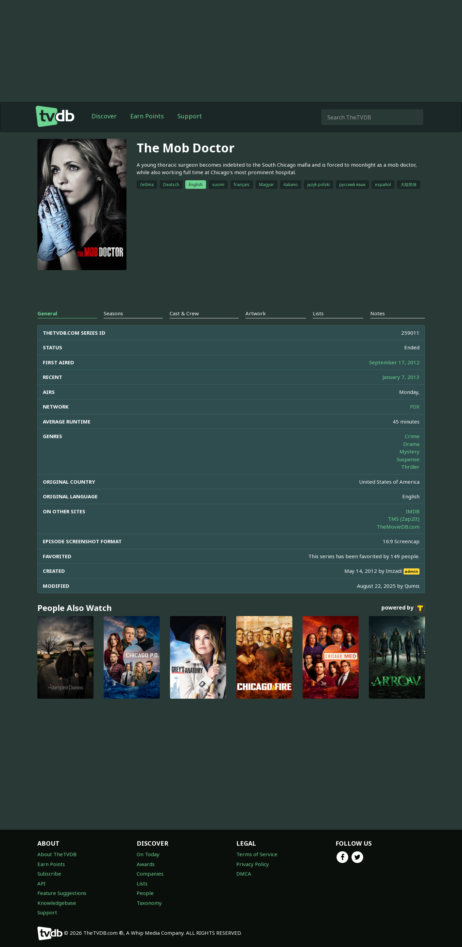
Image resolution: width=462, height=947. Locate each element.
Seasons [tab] (113, 313)
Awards (146, 864)
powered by (403, 608)
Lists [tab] (318, 313)
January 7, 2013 (401, 376)
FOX (415, 406)
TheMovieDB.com (398, 526)
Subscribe (49, 873)
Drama (411, 444)
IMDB (413, 511)
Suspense (408, 459)
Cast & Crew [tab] (184, 313)
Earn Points (147, 116)
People (145, 893)
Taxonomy (149, 902)
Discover (104, 116)
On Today (148, 854)
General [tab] (47, 313)
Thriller (410, 466)
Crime (412, 436)
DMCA (243, 873)
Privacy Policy (252, 864)
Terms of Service (256, 854)
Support (189, 116)
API (41, 883)
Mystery (409, 451)
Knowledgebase (56, 902)
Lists (142, 883)
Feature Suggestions (61, 893)
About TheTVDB (56, 854)
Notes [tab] (377, 313)
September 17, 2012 (394, 362)
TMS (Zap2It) (404, 518)
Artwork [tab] (255, 313)
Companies (150, 873)
